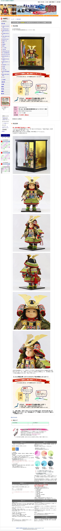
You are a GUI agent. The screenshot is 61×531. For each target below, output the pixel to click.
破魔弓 (2, 91)
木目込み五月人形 (5, 51)
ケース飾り (4, 47)
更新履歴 (3, 131)
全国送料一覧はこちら (5, 119)
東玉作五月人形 (5, 39)
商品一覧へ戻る (14, 417)
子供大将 (4, 49)
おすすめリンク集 (5, 126)
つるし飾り (4, 69)
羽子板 (2, 88)
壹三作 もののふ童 (6, 54)
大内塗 (2, 84)
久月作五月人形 (5, 28)
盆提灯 (2, 86)
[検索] (4, 108)
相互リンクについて (5, 127)
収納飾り (4, 44)
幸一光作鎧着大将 (5, 52)
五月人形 (3, 23)
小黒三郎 (3, 81)
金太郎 (3, 66)
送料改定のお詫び (5, 117)
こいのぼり (3, 79)
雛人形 (2, 93)
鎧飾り (3, 45)
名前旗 (3, 68)
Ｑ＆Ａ (3, 77)
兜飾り (3, 42)
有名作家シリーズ (5, 64)
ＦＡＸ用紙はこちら (5, 123)
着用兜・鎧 (4, 40)
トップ (12, 19)
